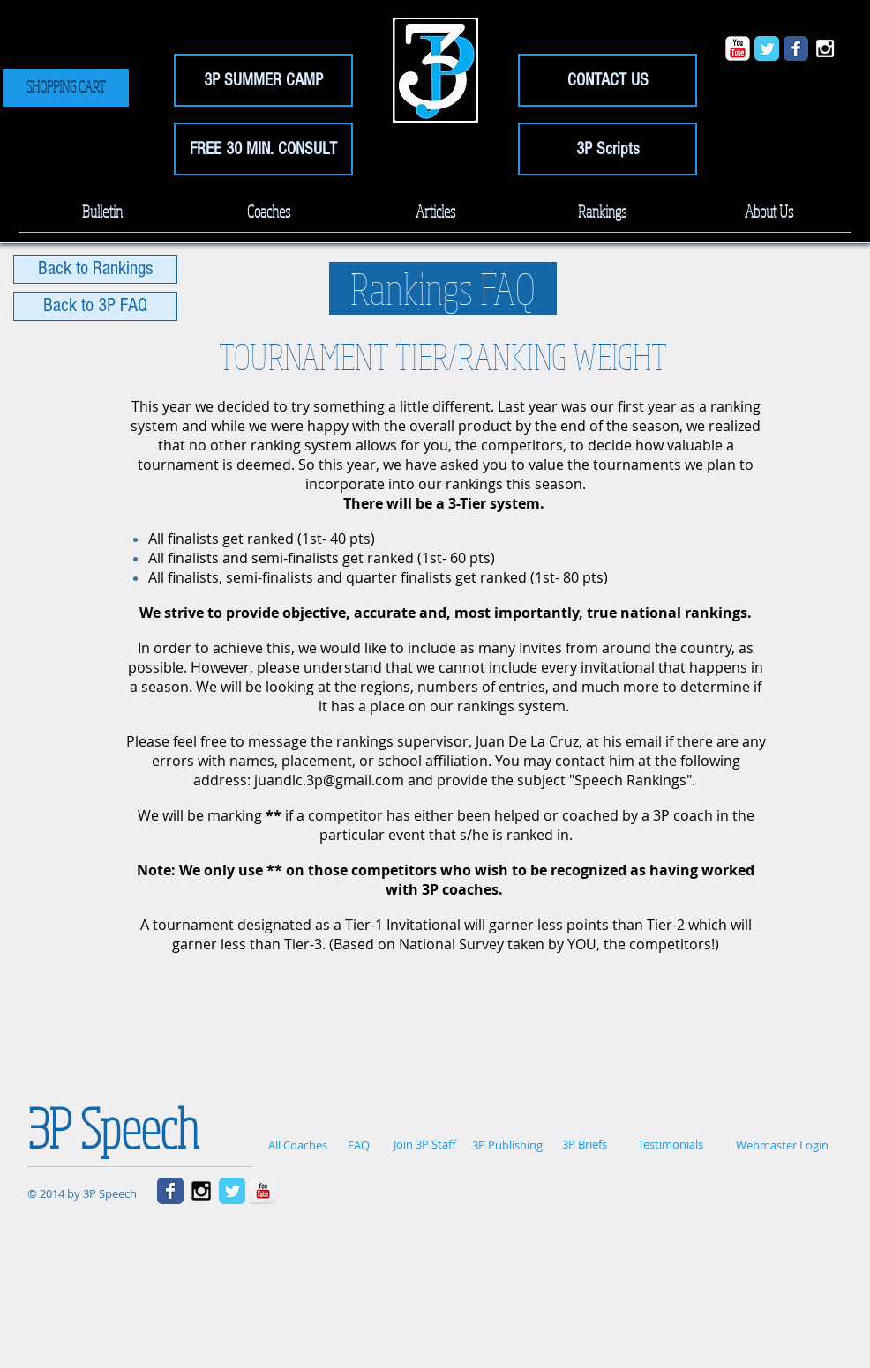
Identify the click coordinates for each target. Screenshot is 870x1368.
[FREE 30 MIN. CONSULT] (263, 149)
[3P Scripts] (607, 149)
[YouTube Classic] (737, 48)
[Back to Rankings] (95, 269)
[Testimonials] (670, 1144)
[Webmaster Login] (782, 1145)
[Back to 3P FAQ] (95, 306)
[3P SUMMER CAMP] (263, 80)
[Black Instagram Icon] (201, 1191)
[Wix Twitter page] (766, 48)
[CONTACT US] (607, 80)
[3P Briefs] (584, 1144)
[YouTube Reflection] (263, 1191)
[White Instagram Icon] (825, 48)
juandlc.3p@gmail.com (329, 780)
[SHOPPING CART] (66, 88)
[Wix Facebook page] (796, 48)
